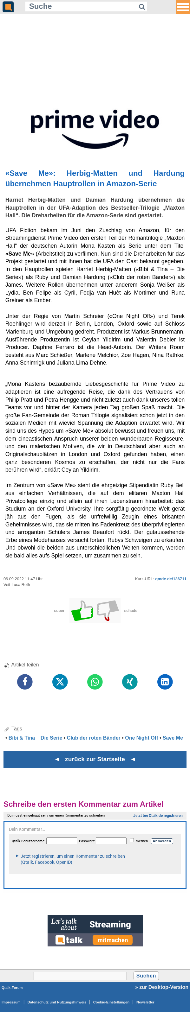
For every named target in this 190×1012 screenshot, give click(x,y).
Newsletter (145, 1002)
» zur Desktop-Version (161, 987)
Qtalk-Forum (12, 988)
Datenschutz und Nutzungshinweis (57, 1002)
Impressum (11, 1002)
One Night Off (141, 738)
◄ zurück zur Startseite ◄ (95, 759)
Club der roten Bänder (94, 738)
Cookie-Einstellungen (111, 1002)
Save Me (173, 738)
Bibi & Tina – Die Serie (35, 738)
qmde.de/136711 (171, 578)
